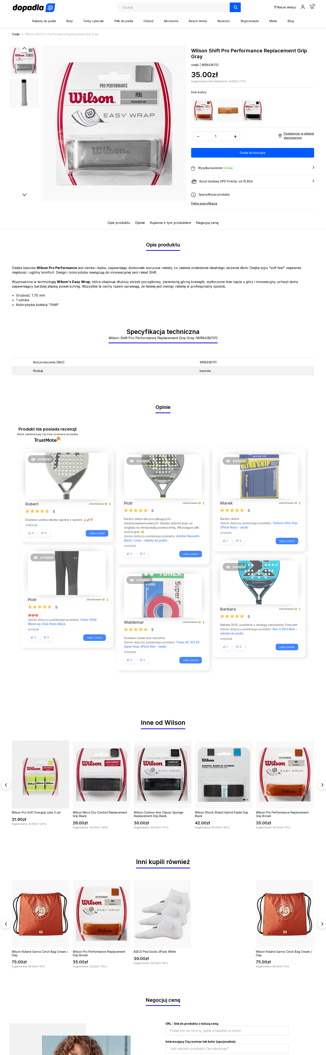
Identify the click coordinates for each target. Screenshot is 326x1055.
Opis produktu (119, 223)
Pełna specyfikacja (204, 203)
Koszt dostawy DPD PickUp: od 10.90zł (252, 181)
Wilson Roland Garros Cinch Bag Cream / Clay (40, 953)
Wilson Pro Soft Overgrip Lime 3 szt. (36, 812)
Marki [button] (273, 21)
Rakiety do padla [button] (44, 21)
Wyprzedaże (250, 21)
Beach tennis (198, 21)
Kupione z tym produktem (170, 223)
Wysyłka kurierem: (252, 168)
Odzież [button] (148, 21)
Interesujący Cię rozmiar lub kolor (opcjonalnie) (201, 1041)
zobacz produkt (94, 532)
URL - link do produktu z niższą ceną (192, 1023)
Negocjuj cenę (207, 223)
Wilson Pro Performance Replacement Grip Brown (282, 814)
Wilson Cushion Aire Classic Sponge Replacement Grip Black (158, 814)
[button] (43, 461)
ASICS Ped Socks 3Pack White (155, 951)
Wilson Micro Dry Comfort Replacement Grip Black (100, 814)
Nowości (223, 21)
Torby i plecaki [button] (93, 21)
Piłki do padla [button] (123, 21)
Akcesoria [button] (171, 21)
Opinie (140, 223)
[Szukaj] (235, 7)
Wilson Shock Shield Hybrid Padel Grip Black (221, 814)
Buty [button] (69, 21)
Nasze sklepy (285, 7)
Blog (290, 21)
